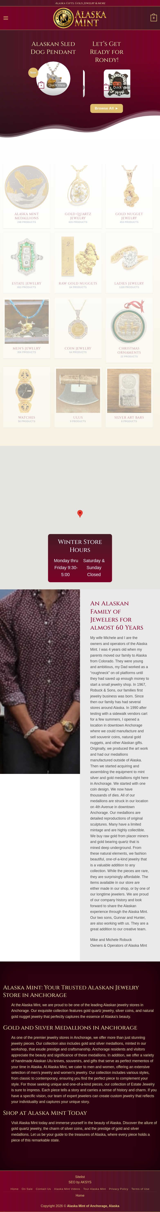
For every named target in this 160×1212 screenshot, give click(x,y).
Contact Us (43, 1188)
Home (15, 1188)
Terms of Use (140, 1188)
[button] (6, 18)
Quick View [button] (56, 85)
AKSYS (86, 1182)
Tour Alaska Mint (94, 1188)
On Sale (27, 1188)
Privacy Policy (118, 1188)
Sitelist (80, 1177)
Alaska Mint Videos (67, 1188)
